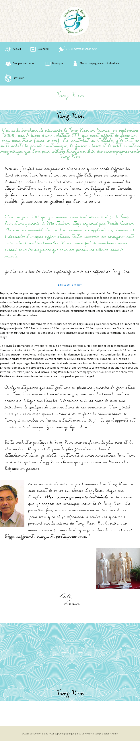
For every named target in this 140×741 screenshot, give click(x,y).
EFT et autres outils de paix (76, 49)
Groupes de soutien (19, 63)
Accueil (12, 49)
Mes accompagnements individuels (95, 63)
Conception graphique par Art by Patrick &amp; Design (80, 733)
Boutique (53, 63)
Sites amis (14, 78)
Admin (115, 733)
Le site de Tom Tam (70, 284)
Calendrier (39, 49)
